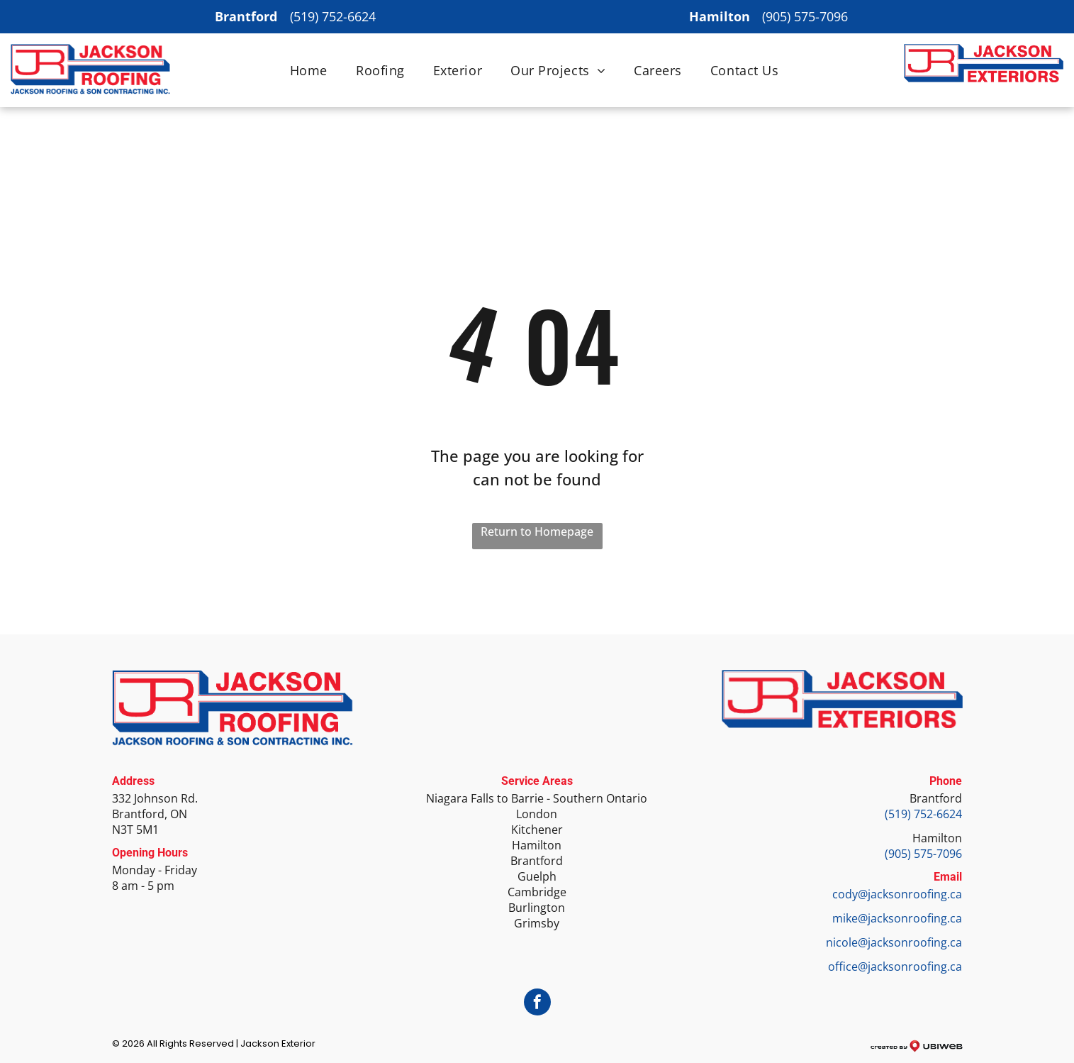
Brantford (936, 798)
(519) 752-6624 (333, 16)
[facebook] (537, 1003)
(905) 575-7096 (805, 16)
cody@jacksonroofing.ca (897, 894)
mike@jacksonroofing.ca (897, 918)
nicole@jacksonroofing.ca (894, 942)
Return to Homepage (537, 531)
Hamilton (937, 838)
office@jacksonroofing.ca (895, 966)
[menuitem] (309, 70)
